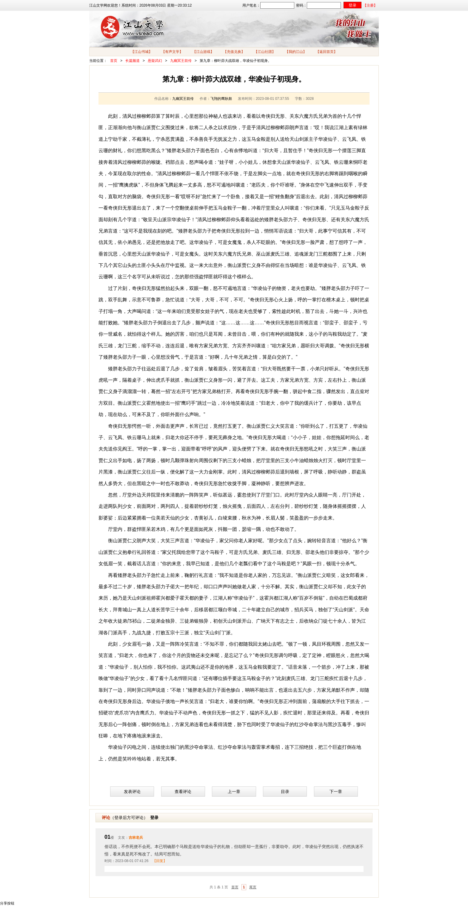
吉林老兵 (136, 837)
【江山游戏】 (203, 52)
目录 (285, 791)
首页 (113, 61)
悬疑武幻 (155, 61)
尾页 (252, 887)
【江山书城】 (141, 52)
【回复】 (160, 861)
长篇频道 (132, 61)
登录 (154, 817)
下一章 (336, 791)
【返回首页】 (326, 52)
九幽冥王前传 (181, 61)
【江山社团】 (264, 52)
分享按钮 (7, 903)
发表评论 (132, 791)
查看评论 (183, 791)
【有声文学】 (172, 52)
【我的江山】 (296, 52)
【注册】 (370, 5)
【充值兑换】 (234, 52)
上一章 (234, 791)
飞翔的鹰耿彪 (221, 99)
